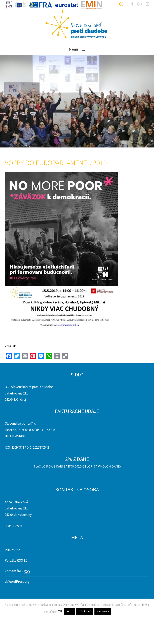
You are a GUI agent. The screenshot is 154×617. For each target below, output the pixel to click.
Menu (73, 49)
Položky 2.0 (16, 560)
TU (60, 611)
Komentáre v (17, 571)
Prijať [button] (69, 611)
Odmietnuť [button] (84, 611)
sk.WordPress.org (17, 581)
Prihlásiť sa (12, 550)
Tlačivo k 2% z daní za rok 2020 (57, 466)
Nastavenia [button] (103, 611)
